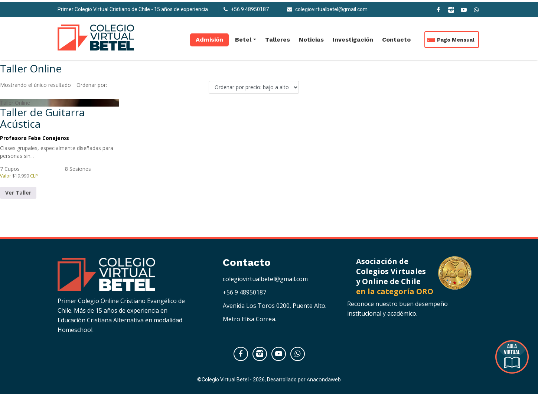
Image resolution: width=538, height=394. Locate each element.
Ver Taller (18, 192)
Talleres (277, 37)
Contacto (396, 37)
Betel (243, 37)
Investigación (353, 37)
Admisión (209, 37)
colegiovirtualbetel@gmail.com (265, 279)
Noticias (311, 37)
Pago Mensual (456, 37)
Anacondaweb (324, 379)
